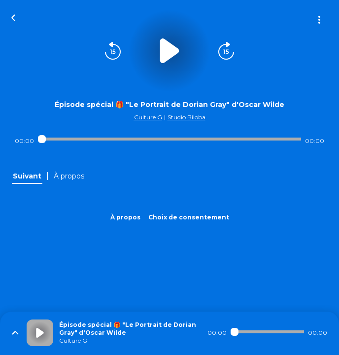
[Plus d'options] (319, 20)
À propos (125, 217)
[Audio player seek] (169, 139)
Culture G (148, 117)
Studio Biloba (186, 117)
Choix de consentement (188, 217)
